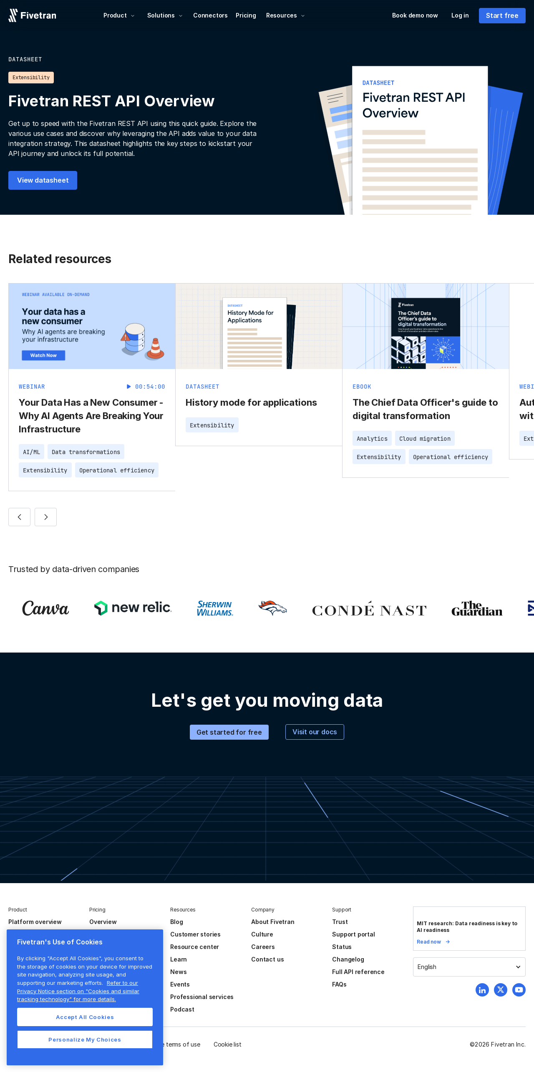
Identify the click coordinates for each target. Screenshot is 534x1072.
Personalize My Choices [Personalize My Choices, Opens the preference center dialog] (84, 1039)
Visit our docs (314, 732)
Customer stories (195, 934)
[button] (119, 15)
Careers (263, 946)
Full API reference (358, 971)
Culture (262, 934)
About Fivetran (272, 921)
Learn (178, 959)
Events (180, 984)
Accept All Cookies (85, 1017)
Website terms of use (171, 1044)
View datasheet (42, 180)
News (178, 971)
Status (342, 946)
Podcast (182, 1009)
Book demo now (415, 15)
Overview (102, 921)
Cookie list (228, 1044)
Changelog (348, 959)
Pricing (246, 15)
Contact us (267, 959)
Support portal (353, 934)
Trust (340, 921)
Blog (176, 921)
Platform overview (35, 921)
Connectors (210, 15)
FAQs (339, 984)
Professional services (202, 996)
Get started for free (229, 732)
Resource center (194, 946)
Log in (460, 15)
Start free (502, 15)
